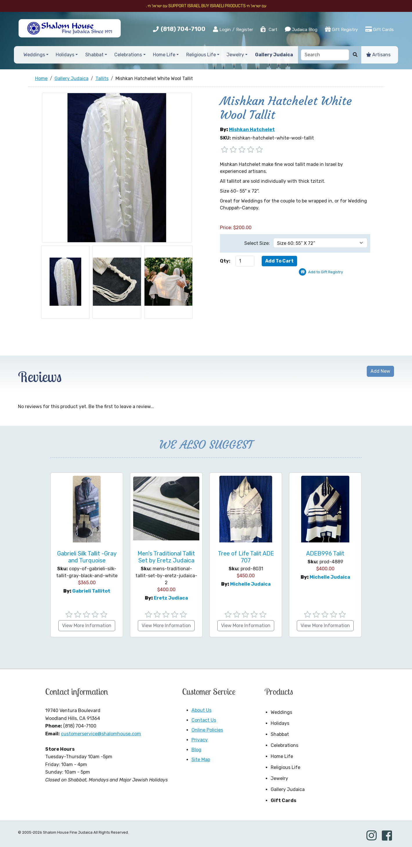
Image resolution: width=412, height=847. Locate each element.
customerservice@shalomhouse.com (101, 733)
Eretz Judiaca (171, 598)
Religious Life (285, 767)
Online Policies (207, 730)
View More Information (86, 625)
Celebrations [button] (128, 54)
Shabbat (280, 734)
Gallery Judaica (288, 789)
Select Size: (257, 243)
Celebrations (284, 745)
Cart (268, 29)
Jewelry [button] (235, 54)
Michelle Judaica (250, 584)
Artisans (378, 54)
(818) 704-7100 (183, 29)
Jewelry (279, 778)
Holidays (280, 723)
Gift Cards (379, 29)
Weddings (281, 712)
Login (222, 29)
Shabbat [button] (94, 54)
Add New (380, 371)
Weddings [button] (34, 54)
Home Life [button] (164, 54)
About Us (201, 710)
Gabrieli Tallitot (91, 591)
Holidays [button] (65, 54)
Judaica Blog (301, 29)
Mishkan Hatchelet (252, 129)
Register (244, 29)
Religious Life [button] (201, 54)
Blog (196, 749)
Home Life (282, 756)
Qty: (225, 261)
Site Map (200, 759)
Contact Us (203, 720)
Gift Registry (341, 29)
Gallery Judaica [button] (274, 54)
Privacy (199, 740)
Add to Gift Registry (325, 272)
